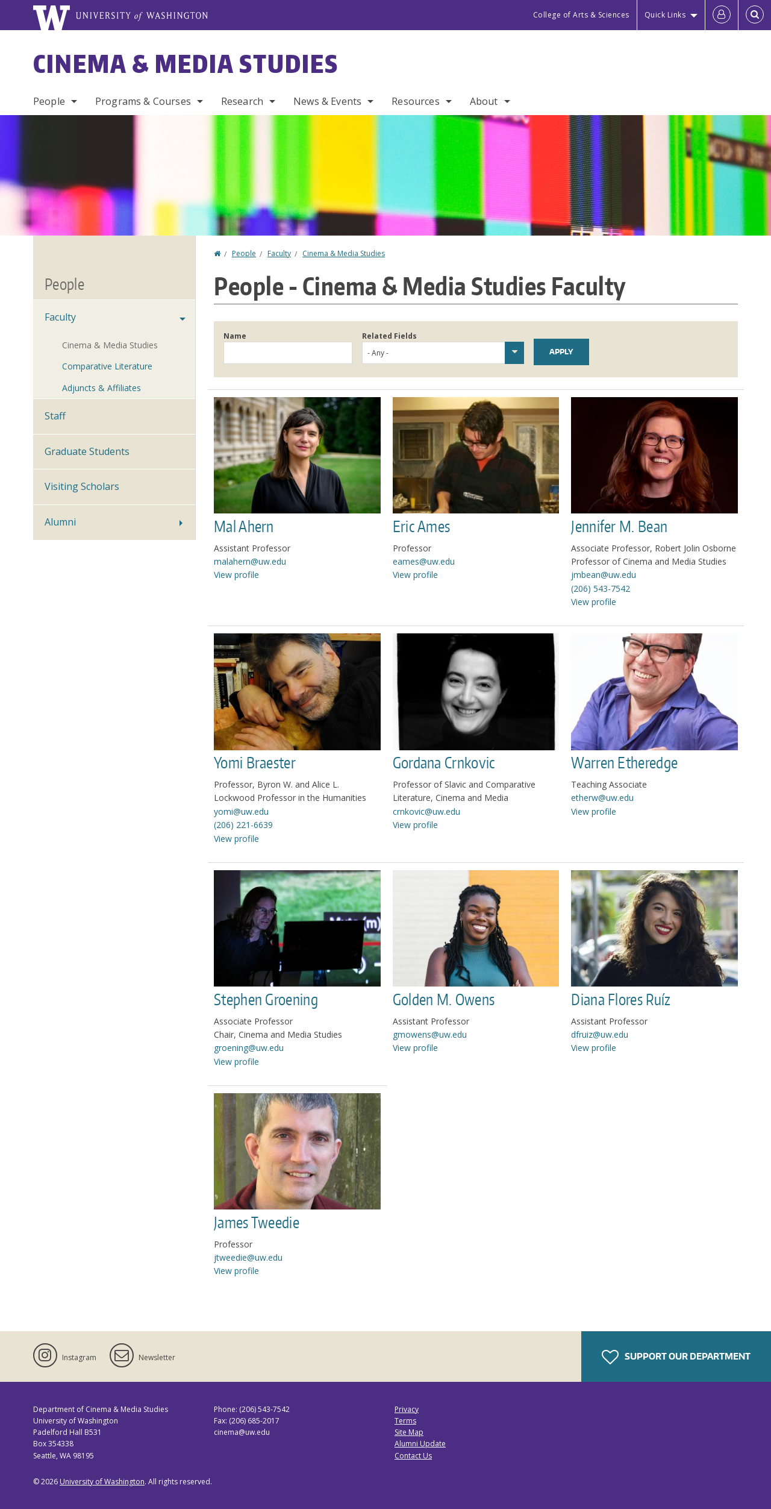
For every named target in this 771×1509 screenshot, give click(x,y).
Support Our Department (676, 1357)
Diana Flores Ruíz (620, 999)
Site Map (409, 1432)
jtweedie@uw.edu (248, 1257)
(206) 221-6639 (243, 824)
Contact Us (413, 1456)
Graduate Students (87, 451)
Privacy (407, 1409)
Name (234, 336)
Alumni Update (420, 1443)
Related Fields (389, 336)
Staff (55, 415)
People (49, 101)
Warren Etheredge (624, 762)
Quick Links (665, 15)
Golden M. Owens (444, 999)
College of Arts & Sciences (581, 15)
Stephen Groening (266, 999)
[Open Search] (754, 15)
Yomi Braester (255, 762)
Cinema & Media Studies (186, 64)
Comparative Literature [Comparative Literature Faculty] (107, 366)
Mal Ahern (244, 526)
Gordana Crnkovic (444, 762)
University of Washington (102, 1481)
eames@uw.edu (424, 561)
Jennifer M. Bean (619, 526)
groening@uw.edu (249, 1047)
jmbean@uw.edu (603, 574)
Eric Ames (422, 526)
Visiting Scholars (82, 486)
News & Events (327, 101)
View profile (236, 574)
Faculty (279, 253)
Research (242, 101)
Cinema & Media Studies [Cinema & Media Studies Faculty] (110, 345)
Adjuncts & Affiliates (101, 388)
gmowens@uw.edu (430, 1034)
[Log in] (721, 15)
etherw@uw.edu (602, 797)
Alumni (60, 522)
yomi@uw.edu (241, 811)
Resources (415, 101)
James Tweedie (256, 1222)
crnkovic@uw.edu (426, 811)
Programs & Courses (143, 101)
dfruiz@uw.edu (599, 1034)
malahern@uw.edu (250, 561)
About (484, 101)
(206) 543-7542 (600, 588)
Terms (405, 1421)
